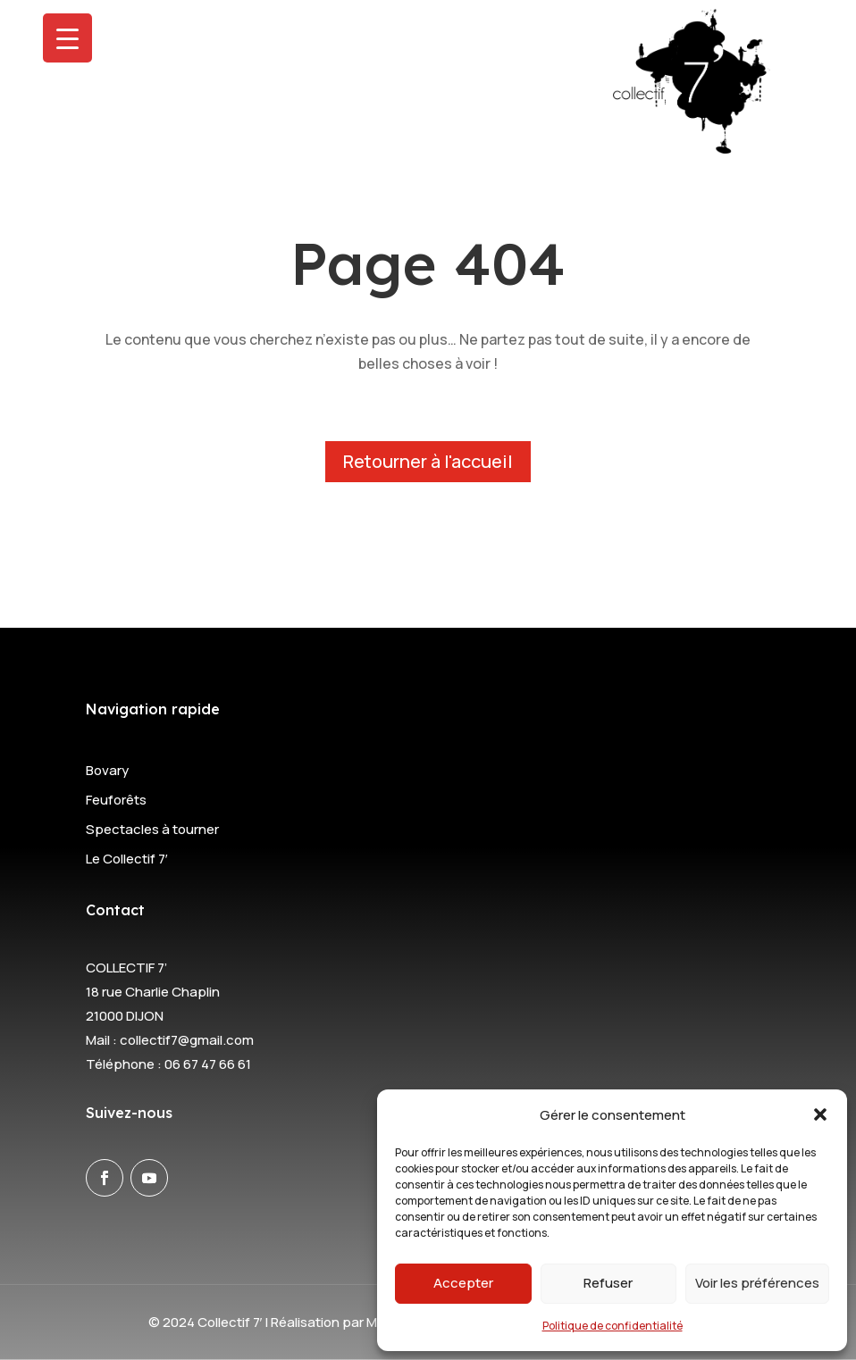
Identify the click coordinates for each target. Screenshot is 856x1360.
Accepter (463, 1282)
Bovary (107, 770)
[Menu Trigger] (67, 38)
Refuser (608, 1282)
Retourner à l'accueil (428, 461)
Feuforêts (116, 799)
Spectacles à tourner (152, 829)
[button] (820, 1114)
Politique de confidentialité (612, 1325)
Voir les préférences (757, 1282)
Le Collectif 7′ (127, 858)
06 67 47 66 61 (207, 1064)
